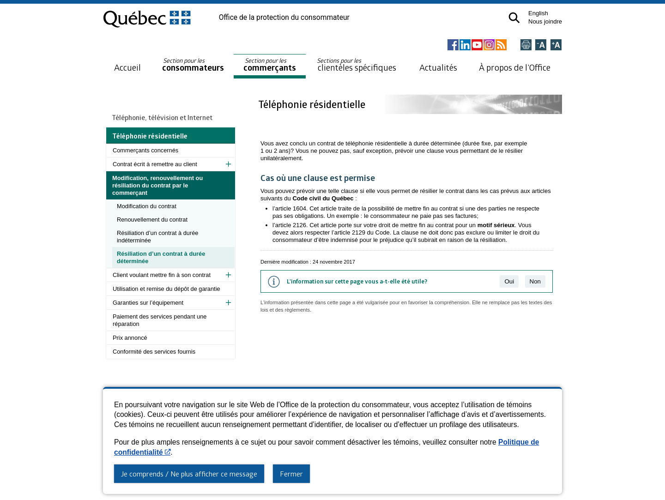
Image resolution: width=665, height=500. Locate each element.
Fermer (291, 473)
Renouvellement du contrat (152, 219)
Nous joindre (545, 21)
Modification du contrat (146, 206)
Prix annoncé (130, 337)
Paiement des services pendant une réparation (159, 320)
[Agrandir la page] (556, 45)
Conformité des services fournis (154, 351)
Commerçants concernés (145, 150)
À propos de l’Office (514, 67)
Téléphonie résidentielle (313, 104)
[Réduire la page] (540, 45)
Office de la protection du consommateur (284, 17)
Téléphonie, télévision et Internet (162, 117)
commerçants (269, 64)
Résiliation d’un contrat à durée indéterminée (157, 236)
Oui (509, 281)
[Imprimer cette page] (526, 45)
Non (535, 281)
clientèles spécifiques (356, 64)
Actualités (438, 67)
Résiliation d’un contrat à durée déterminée (161, 257)
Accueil (127, 67)
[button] (514, 18)
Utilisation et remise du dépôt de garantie (166, 288)
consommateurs (193, 64)
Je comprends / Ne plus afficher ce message (189, 473)
